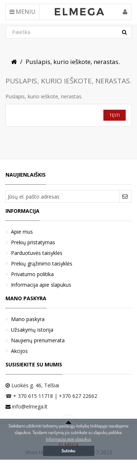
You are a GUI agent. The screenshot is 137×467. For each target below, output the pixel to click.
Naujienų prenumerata (38, 340)
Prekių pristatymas (33, 242)
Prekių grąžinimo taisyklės (41, 263)
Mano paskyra (28, 319)
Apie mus (22, 231)
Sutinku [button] (69, 450)
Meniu (22, 12)
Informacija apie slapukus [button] (68, 439)
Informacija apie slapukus (41, 284)
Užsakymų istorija (32, 329)
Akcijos (19, 350)
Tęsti (114, 115)
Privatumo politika (32, 274)
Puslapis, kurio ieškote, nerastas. (73, 61)
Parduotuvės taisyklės (36, 252)
